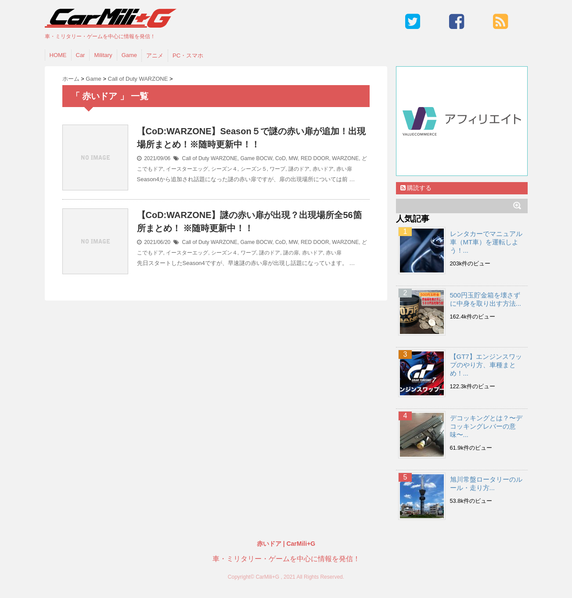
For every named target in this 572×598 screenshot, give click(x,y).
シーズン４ (224, 169)
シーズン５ (254, 169)
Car (80, 55)
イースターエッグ (187, 169)
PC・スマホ (188, 55)
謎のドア (298, 169)
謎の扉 (291, 253)
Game (129, 55)
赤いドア (323, 169)
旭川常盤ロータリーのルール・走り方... (486, 483)
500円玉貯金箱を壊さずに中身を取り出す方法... (486, 299)
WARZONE (345, 158)
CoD (280, 158)
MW (293, 158)
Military (103, 55)
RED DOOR (315, 158)
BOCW (264, 158)
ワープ (277, 169)
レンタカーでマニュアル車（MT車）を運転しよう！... (486, 242)
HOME (58, 55)
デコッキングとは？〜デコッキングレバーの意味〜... (486, 426)
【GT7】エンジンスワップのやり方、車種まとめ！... (486, 365)
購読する (416, 187)
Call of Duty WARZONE (209, 158)
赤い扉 (344, 169)
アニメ (154, 55)
